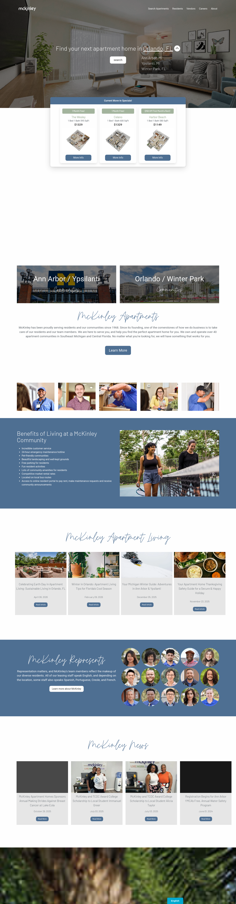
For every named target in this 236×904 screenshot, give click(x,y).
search (118, 60)
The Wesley (78, 117)
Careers (203, 8)
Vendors (190, 8)
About (214, 8)
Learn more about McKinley (66, 688)
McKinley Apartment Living (118, 537)
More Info (78, 157)
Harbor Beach (157, 117)
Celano (118, 117)
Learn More (118, 350)
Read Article (41, 605)
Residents (177, 8)
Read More (42, 819)
